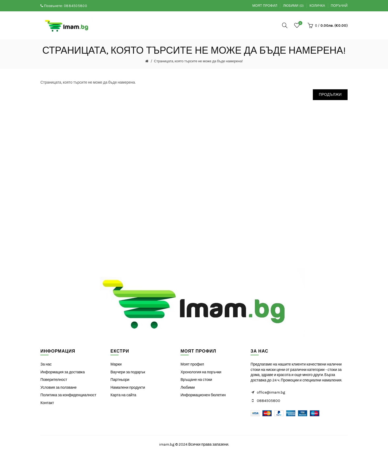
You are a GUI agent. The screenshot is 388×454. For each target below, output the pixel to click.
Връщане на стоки (196, 379)
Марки (116, 364)
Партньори (119, 379)
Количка (317, 6)
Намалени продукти (127, 387)
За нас (46, 364)
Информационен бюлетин (203, 395)
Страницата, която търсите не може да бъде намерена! (198, 61)
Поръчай (339, 6)
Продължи (330, 94)
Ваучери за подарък (127, 372)
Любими (188, 387)
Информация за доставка (62, 372)
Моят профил (264, 6)
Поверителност (53, 379)
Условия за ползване (58, 387)
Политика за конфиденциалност (68, 395)
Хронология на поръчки (201, 372)
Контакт (47, 403)
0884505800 (75, 6)
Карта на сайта (123, 395)
